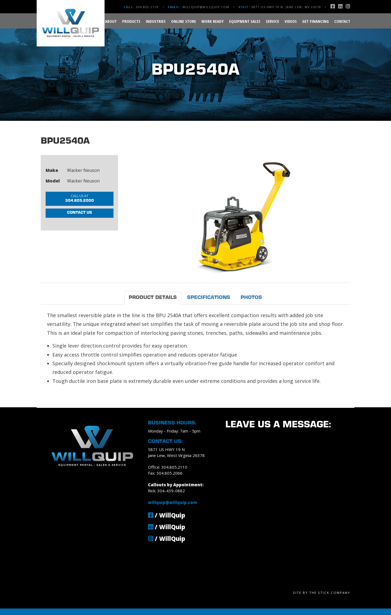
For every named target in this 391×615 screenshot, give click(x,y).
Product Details (153, 297)
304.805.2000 (79, 199)
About (111, 21)
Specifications (208, 297)
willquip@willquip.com (205, 7)
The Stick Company (329, 593)
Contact (342, 21)
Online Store (183, 21)
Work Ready (212, 21)
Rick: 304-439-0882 (166, 490)
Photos (251, 297)
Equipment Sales (244, 21)
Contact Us (79, 216)
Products (131, 21)
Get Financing (315, 21)
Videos (291, 21)
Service (272, 21)
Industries (156, 21)
